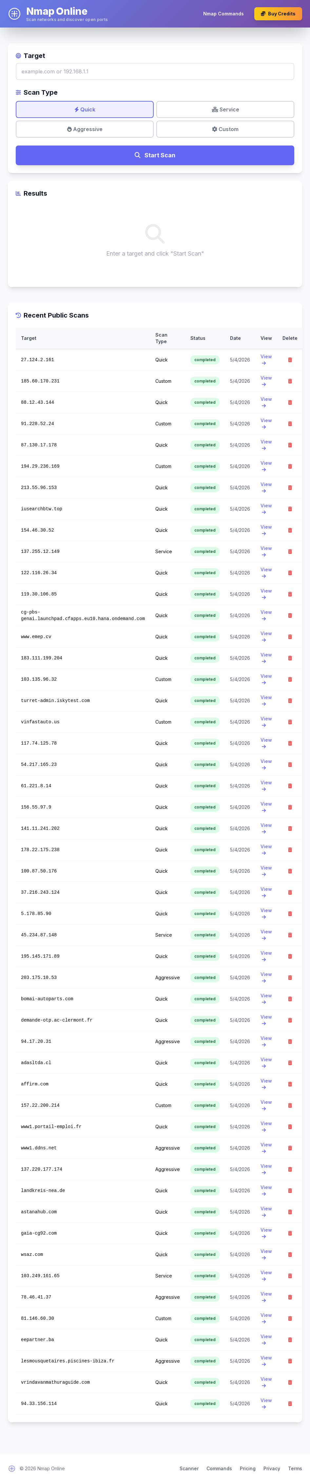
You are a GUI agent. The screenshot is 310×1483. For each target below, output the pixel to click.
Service (225, 109)
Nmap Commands (223, 13)
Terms (295, 1468)
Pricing (248, 1468)
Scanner (189, 1468)
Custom (225, 129)
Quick (84, 109)
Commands (219, 1468)
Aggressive (85, 129)
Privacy (271, 1468)
